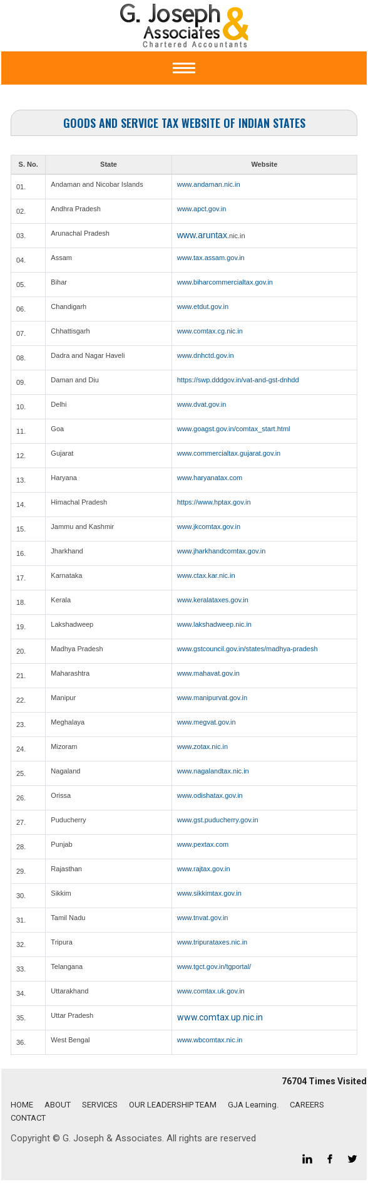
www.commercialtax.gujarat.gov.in (228, 453)
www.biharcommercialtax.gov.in (225, 282)
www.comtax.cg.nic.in (210, 331)
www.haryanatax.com (210, 477)
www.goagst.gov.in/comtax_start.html (233, 428)
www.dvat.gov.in (202, 404)
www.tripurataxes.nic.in (212, 942)
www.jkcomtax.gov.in (208, 526)
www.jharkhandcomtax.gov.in (221, 551)
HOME (22, 1104)
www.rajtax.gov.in (203, 868)
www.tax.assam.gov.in (211, 257)
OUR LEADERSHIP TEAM (173, 1104)
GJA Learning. (253, 1104)
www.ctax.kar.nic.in (206, 575)
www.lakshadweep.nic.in (214, 624)
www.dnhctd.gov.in (205, 355)
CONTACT (28, 1118)
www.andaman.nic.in (208, 184)
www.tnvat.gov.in (202, 917)
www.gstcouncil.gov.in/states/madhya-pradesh (247, 648)
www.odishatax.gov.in (210, 795)
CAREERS (307, 1104)
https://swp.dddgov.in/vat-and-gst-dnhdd (238, 380)
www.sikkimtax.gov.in (209, 893)
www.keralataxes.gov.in (212, 600)
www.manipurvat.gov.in (212, 697)
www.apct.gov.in (202, 208)
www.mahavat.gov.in (208, 673)
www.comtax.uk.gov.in (211, 991)
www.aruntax (202, 235)
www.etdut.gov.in (202, 306)
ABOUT (57, 1104)
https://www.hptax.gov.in (214, 502)
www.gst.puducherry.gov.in (217, 820)
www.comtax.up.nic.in (220, 1017)
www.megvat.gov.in (206, 722)
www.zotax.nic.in (202, 746)
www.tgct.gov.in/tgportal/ (214, 966)
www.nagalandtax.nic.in (213, 771)
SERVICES (100, 1104)
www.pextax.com (203, 844)
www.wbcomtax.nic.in (210, 1040)
